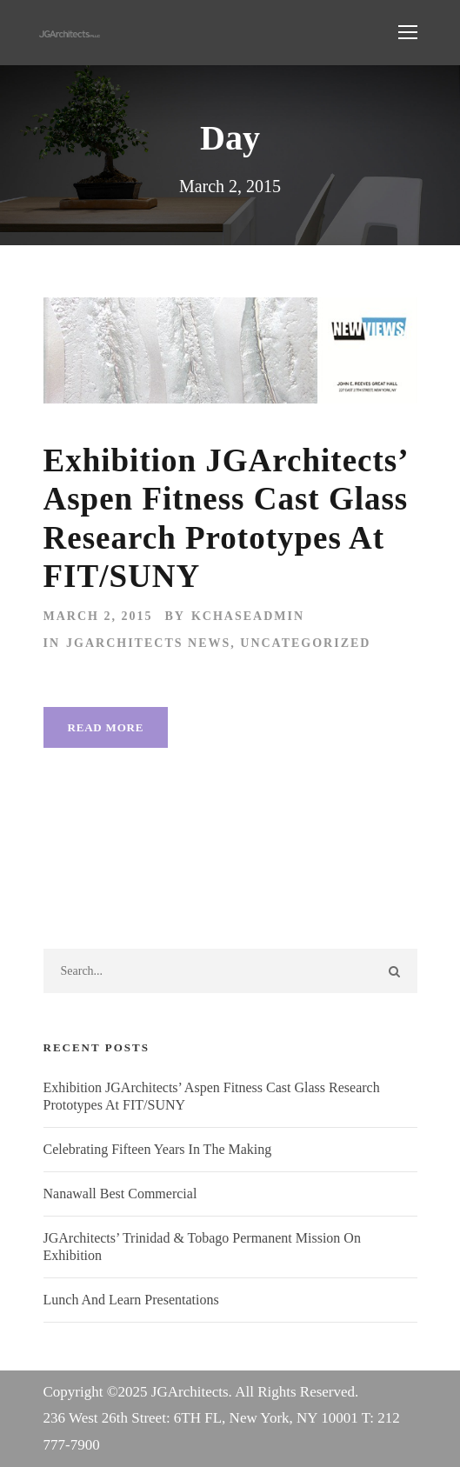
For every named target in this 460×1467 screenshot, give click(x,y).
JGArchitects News (148, 643)
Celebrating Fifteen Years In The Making (157, 1149)
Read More (106, 727)
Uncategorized (305, 643)
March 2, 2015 (98, 616)
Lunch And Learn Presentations (131, 1299)
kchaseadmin (247, 616)
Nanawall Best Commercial (120, 1193)
